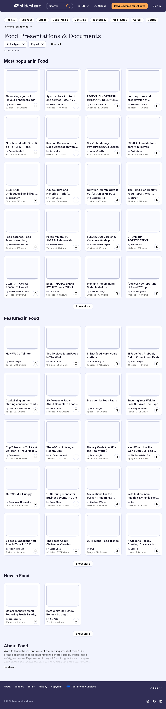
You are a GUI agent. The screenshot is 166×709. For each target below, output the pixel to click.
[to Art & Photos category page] (119, 20)
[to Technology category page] (99, 20)
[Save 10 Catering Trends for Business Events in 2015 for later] (76, 504)
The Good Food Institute (20, 291)
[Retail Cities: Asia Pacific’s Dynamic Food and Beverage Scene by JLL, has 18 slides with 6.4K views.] (143, 487)
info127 (134, 198)
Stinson (134, 549)
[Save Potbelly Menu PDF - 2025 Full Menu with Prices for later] (76, 247)
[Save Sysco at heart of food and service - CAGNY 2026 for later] (76, 106)
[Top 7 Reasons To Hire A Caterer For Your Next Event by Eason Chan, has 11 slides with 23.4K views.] (22, 440)
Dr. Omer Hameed (58, 455)
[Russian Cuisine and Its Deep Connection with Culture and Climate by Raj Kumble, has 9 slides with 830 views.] (62, 136)
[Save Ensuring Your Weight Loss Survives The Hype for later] (157, 410)
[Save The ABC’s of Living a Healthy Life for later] (76, 457)
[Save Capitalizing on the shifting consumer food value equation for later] (35, 410)
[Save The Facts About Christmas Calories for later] (76, 551)
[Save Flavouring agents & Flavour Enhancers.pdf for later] (35, 106)
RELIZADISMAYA (98, 104)
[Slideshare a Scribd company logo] (27, 6)
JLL (132, 502)
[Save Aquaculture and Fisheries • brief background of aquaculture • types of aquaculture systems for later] (76, 200)
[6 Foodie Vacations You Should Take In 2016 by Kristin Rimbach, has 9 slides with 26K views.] (22, 534)
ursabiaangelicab (139, 291)
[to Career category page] (137, 20)
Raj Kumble (54, 151)
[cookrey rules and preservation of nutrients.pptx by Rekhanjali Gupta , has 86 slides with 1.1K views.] (143, 89)
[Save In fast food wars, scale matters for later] (117, 363)
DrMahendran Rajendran (101, 244)
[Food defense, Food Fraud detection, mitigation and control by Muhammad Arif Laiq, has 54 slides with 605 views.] (22, 230)
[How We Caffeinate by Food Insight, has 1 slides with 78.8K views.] (22, 347)
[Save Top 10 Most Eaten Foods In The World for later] (76, 363)
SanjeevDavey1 (97, 291)
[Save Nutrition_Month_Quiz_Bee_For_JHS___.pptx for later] (35, 153)
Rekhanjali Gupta (139, 104)
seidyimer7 (14, 198)
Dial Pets (53, 619)
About (7, 686)
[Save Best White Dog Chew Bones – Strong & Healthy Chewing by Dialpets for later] (76, 621)
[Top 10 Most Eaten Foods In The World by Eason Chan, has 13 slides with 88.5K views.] (62, 347)
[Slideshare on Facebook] (154, 701)
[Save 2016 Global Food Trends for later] (117, 551)
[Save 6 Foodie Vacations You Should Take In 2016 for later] (35, 551)
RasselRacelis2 (16, 151)
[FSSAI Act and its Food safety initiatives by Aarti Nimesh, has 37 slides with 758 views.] (143, 136)
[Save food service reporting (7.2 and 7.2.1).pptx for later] (157, 293)
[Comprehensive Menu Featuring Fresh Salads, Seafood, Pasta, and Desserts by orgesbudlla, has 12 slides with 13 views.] (22, 604)
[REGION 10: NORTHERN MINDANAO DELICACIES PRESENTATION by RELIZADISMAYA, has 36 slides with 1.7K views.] (103, 89)
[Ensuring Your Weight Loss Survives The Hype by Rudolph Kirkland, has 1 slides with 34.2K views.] (143, 394)
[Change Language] (83, 6)
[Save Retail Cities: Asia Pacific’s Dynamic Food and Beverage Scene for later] (157, 504)
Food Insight (15, 361)
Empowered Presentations (20, 502)
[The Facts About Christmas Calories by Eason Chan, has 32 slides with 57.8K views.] (62, 534)
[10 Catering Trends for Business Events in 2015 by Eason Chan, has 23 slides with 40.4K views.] (62, 487)
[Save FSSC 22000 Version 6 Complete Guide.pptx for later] (117, 247)
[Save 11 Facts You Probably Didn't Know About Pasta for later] (157, 363)
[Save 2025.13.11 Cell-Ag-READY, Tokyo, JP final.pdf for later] (35, 293)
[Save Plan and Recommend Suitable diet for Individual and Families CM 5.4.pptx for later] (117, 293)
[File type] (15, 44)
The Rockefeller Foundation (142, 455)
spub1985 (54, 291)
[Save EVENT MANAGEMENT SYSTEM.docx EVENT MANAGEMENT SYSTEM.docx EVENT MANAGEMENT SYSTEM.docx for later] (76, 293)
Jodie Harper (137, 361)
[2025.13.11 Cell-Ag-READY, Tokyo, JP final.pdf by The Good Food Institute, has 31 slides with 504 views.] (22, 277)
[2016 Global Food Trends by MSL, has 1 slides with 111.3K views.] (103, 534)
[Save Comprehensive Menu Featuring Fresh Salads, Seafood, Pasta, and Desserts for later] (35, 621)
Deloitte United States (19, 408)
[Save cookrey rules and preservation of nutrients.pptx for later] (157, 106)
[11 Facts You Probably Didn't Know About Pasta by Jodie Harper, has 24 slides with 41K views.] (143, 347)
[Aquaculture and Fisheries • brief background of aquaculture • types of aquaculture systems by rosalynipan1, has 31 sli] (62, 183)
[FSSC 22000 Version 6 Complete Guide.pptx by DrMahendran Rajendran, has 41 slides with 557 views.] (103, 230)
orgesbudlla (15, 619)
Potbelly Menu (56, 244)
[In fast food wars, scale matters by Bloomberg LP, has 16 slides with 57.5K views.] (103, 347)
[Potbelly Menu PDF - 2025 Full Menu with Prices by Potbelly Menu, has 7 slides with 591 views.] (62, 230)
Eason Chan (55, 361)
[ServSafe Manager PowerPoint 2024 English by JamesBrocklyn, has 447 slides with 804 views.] (103, 136)
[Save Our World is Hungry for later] (35, 504)
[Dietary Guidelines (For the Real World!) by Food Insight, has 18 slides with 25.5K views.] (103, 440)
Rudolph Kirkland (139, 408)
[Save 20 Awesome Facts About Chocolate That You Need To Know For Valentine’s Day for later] (76, 410)
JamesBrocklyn (97, 151)
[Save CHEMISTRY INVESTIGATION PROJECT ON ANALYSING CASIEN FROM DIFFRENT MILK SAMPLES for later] (157, 247)
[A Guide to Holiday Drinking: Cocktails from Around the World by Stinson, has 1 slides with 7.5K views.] (143, 534)
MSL (92, 549)
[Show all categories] (18, 26)
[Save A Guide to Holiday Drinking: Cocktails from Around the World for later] (157, 551)
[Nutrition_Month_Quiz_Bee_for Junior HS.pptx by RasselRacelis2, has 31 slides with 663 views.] (103, 183)
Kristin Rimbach (16, 549)
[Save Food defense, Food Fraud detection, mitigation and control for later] (35, 247)
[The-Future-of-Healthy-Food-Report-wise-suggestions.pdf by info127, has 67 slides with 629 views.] (143, 183)
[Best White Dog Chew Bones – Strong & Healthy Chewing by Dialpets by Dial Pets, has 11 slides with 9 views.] (62, 604)
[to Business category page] (27, 20)
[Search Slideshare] (59, 6)
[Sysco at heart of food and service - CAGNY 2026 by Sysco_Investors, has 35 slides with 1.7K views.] (62, 89)
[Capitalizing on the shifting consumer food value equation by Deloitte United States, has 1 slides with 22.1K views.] (22, 394)
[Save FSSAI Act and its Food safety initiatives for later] (157, 153)
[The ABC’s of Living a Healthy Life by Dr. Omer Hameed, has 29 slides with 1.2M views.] (62, 440)
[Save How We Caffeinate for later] (35, 363)
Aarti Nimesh (15, 104)
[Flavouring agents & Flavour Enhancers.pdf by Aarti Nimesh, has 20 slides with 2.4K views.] (22, 89)
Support (19, 686)
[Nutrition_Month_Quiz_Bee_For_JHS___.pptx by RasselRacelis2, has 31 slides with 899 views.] (22, 136)
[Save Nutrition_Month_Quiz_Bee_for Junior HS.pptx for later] (117, 200)
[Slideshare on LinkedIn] (161, 701)
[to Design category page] (151, 20)
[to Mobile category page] (42, 20)
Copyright (56, 686)
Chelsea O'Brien (98, 502)
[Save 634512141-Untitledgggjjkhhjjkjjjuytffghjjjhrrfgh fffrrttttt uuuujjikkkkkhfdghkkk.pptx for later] (35, 200)
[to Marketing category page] (80, 20)
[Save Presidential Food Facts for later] (117, 410)
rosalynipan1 (55, 198)
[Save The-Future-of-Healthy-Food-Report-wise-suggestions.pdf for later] (157, 200)
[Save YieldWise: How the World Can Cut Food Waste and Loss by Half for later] (157, 457)
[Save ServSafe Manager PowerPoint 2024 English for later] (117, 153)
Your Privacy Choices (81, 686)
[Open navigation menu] (6, 6)
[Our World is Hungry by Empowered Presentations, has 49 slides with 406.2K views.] (22, 487)
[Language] (37, 44)
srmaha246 (136, 244)
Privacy (43, 686)
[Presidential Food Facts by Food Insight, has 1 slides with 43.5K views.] (103, 394)
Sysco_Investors (57, 104)
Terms (31, 686)
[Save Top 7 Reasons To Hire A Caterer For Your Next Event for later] (35, 457)
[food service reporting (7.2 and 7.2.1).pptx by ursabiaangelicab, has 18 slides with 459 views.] (143, 277)
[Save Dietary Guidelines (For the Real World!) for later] (117, 457)
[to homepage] (11, 20)
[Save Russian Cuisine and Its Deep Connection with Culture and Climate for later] (76, 153)
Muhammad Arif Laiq (19, 244)
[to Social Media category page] (60, 20)
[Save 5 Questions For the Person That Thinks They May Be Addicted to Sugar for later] (117, 504)
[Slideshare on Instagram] (148, 701)
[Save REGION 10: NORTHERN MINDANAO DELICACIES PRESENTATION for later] (117, 106)
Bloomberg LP (97, 361)
